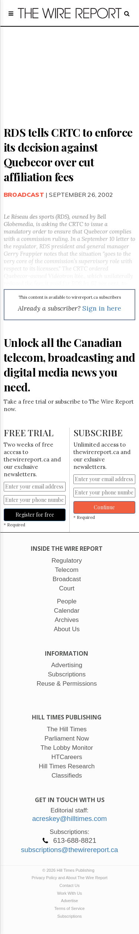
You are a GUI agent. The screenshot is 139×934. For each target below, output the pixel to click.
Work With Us (69, 893)
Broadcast (24, 194)
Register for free (35, 514)
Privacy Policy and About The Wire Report (69, 877)
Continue (104, 507)
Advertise (69, 900)
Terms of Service (69, 908)
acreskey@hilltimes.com (69, 818)
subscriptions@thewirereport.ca (69, 850)
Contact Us (69, 885)
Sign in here (101, 308)
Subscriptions (69, 916)
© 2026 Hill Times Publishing (69, 870)
